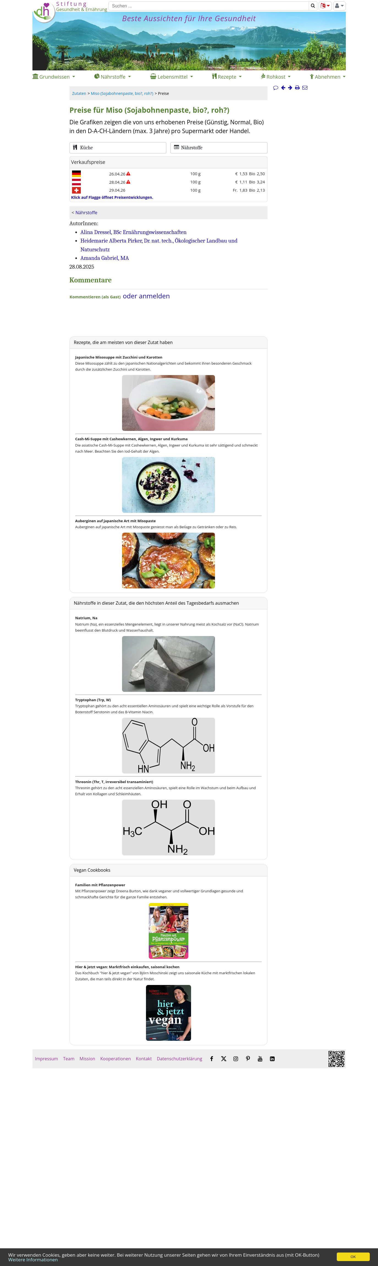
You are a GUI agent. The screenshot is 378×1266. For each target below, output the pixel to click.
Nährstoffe (86, 213)
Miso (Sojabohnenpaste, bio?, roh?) (122, 93)
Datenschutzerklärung (179, 1059)
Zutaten (79, 93)
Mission (87, 1059)
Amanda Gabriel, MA (105, 258)
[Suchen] (208, 6)
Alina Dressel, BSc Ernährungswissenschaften (134, 232)
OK (353, 1257)
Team (69, 1059)
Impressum (46, 1059)
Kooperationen (115, 1059)
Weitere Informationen (33, 1259)
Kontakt (144, 1059)
